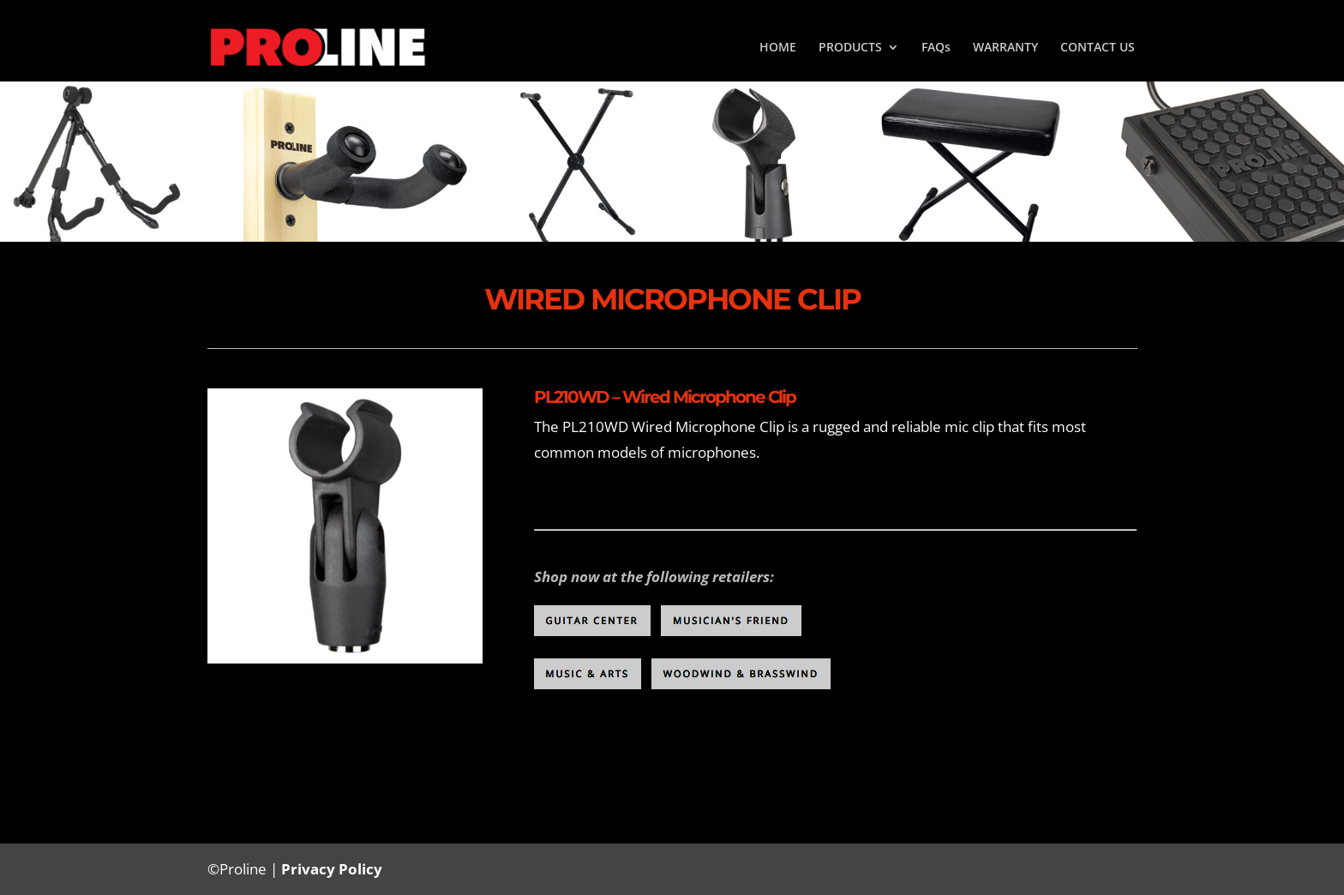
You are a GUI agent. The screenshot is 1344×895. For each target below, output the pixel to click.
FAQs (936, 48)
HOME (777, 48)
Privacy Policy (331, 869)
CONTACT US (1097, 48)
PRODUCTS (850, 48)
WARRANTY (1005, 48)
